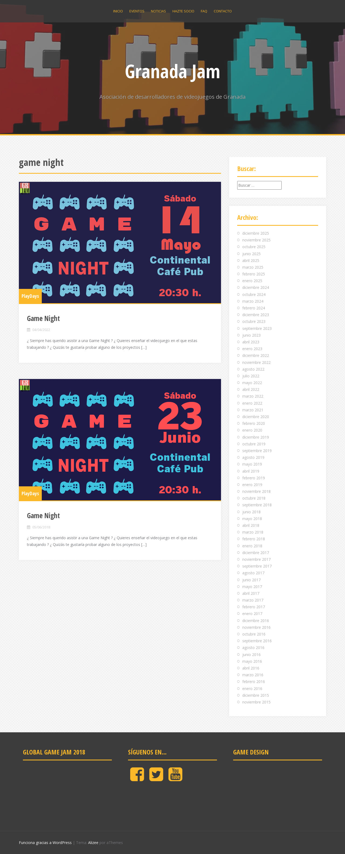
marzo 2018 (252, 532)
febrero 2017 (253, 606)
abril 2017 (250, 593)
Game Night (43, 318)
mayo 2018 (252, 518)
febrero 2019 (253, 477)
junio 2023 (251, 335)
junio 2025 (251, 253)
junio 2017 (251, 579)
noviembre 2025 (256, 239)
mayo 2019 (252, 464)
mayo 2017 (252, 586)
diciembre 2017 (255, 552)
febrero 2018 (253, 538)
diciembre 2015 (255, 695)
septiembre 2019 (257, 450)
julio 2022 (250, 375)
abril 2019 (250, 471)
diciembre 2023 (255, 314)
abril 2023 (250, 341)
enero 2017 (252, 613)
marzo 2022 (252, 396)
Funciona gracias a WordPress (45, 842)
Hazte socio (183, 11)
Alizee (93, 842)
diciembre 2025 (255, 233)
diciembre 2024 (255, 287)
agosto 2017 (253, 572)
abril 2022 (250, 389)
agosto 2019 (253, 457)
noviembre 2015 (256, 702)
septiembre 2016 (257, 640)
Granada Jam (172, 71)
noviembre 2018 (256, 491)
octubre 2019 (253, 443)
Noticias (158, 11)
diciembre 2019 (255, 437)
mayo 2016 (252, 661)
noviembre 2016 (256, 627)
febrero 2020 (253, 423)
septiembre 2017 (257, 566)
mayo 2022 (252, 382)
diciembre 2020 (255, 416)
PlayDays (30, 296)
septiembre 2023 (257, 328)
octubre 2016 (253, 634)
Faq (204, 11)
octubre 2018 (253, 498)
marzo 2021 (252, 409)
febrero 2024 (253, 307)
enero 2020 (252, 430)
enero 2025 (252, 280)
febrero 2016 (253, 681)
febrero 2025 (253, 273)
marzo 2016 (252, 674)
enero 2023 (252, 348)
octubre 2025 (253, 246)
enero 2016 (252, 688)
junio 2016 (251, 654)
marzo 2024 (252, 301)
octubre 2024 (253, 294)
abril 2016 (250, 668)
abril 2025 (250, 260)
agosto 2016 (253, 647)
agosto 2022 (253, 369)
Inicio (118, 11)
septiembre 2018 (257, 504)
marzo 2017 (252, 600)
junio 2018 (251, 511)
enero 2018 (252, 545)
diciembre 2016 (255, 620)
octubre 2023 (253, 321)
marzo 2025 (252, 267)
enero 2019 (252, 484)
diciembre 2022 (255, 355)
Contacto (223, 11)
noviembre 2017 (256, 559)
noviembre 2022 (256, 362)
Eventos (136, 11)
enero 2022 (252, 403)
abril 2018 (250, 525)
